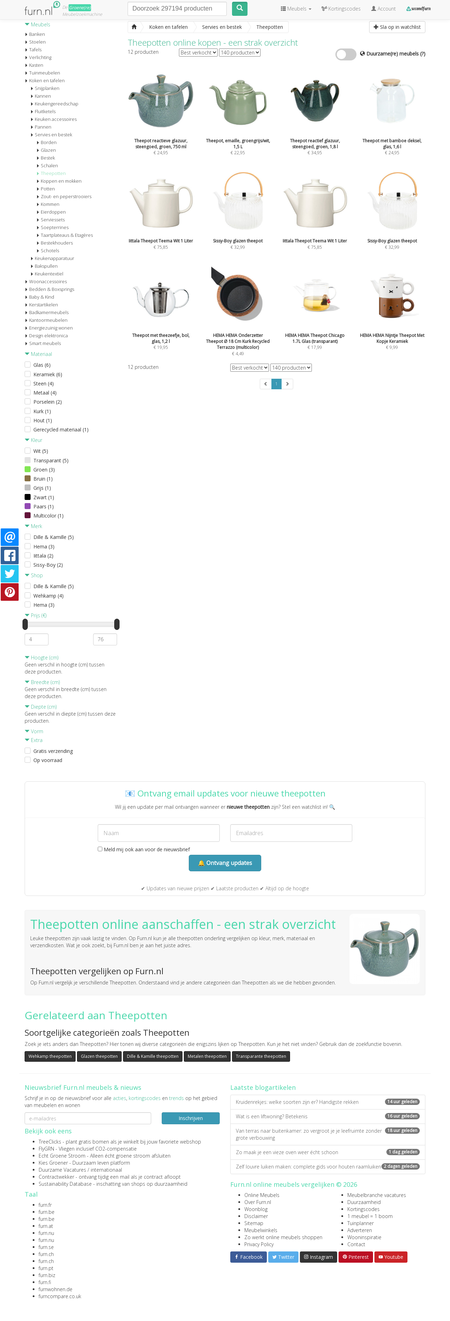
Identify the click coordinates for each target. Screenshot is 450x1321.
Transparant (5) (51, 460)
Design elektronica (46, 335)
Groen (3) (44, 469)
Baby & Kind (39, 297)
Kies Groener (53, 1162)
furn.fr (45, 1205)
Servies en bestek (51, 134)
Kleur (33, 440)
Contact (356, 1244)
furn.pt (46, 1268)
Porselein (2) (47, 401)
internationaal (106, 1169)
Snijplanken (44, 88)
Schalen (47, 165)
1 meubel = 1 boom (370, 1216)
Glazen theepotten (99, 1056)
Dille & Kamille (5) (53, 537)
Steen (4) (43, 383)
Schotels (47, 250)
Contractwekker (56, 1176)
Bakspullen (44, 266)
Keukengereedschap (54, 103)
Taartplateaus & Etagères (64, 235)
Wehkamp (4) (48, 595)
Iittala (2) (43, 555)
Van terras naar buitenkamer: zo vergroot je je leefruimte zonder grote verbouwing (328, 1134)
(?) (422, 53)
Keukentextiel (46, 274)
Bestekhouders (54, 243)
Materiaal (38, 354)
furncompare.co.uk (60, 1296)
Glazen (46, 150)
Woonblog (256, 1209)
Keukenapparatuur (52, 258)
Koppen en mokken (59, 181)
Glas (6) (42, 365)
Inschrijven (191, 1118)
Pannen (40, 127)
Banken (35, 34)
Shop (34, 575)
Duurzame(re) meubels (392, 53)
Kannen (40, 96)
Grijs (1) (42, 487)
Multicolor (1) (48, 515)
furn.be (46, 1212)
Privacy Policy (259, 1244)
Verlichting (38, 57)
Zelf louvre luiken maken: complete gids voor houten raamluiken (328, 1166)
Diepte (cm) (41, 706)
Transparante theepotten (261, 1056)
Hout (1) (42, 420)
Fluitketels (43, 111)
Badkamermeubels (47, 312)
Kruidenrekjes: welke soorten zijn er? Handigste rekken (328, 1102)
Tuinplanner (360, 1223)
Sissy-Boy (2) (48, 564)
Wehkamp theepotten (50, 1056)
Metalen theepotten (207, 1056)
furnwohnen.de (55, 1289)
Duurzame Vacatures (62, 1169)
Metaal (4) (45, 392)
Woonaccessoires (46, 281)
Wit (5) (40, 451)
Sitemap (253, 1223)
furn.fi (45, 1282)
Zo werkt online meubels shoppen (283, 1237)
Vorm (34, 731)
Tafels (33, 49)
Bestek (45, 158)
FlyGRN (46, 1148)
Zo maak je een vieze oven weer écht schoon (328, 1152)
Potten (45, 189)
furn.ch (46, 1254)
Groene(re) (80, 8)
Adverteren (359, 1230)
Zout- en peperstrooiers (63, 196)
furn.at (46, 1226)
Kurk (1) (42, 411)
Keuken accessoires (53, 119)
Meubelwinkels (260, 1230)
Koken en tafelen (45, 80)
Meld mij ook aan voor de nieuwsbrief (144, 849)
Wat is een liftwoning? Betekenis (328, 1116)
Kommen (47, 204)
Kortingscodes (363, 1209)
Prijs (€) (35, 615)
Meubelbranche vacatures (376, 1195)
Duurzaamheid (364, 1202)
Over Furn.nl (257, 1202)
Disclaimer (256, 1216)
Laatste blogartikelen (263, 1087)
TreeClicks (50, 1141)
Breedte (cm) (42, 682)
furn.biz (47, 1275)
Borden (46, 142)
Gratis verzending (53, 751)
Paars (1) (43, 506)
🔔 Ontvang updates (225, 863)
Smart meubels (43, 343)
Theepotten (51, 173)
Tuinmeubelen (42, 73)
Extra (34, 740)
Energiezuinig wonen (49, 328)
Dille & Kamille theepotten (153, 1056)
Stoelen (35, 42)
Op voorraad (47, 760)
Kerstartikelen (41, 304)
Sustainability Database (65, 1183)
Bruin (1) (43, 478)
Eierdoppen (51, 212)
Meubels (37, 24)
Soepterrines (52, 227)
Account (383, 8)
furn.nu (46, 1233)
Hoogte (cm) (41, 657)
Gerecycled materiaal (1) (61, 429)
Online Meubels (261, 1195)
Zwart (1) (43, 497)
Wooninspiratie (364, 1237)
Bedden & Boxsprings (49, 289)
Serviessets (50, 219)
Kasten (34, 65)
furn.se (46, 1247)
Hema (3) (43, 546)
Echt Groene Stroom (62, 1155)
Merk (33, 526)
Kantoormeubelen (46, 320)
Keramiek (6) (47, 374)
